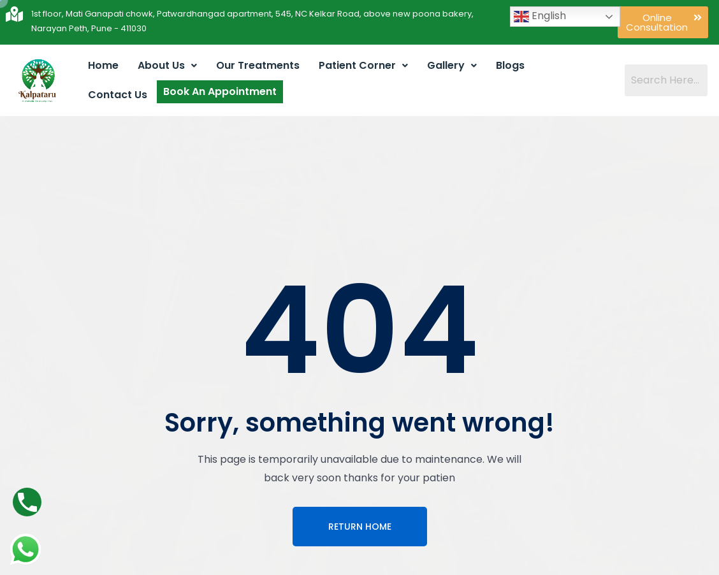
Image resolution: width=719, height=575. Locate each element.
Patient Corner (363, 65)
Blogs (510, 65)
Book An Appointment (220, 91)
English (540, 16)
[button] (663, 22)
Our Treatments (258, 65)
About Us (167, 65)
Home (103, 65)
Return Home (359, 526)
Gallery (452, 65)
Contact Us (117, 94)
